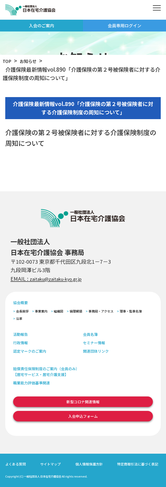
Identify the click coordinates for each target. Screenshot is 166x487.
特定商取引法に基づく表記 (137, 464)
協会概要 (20, 302)
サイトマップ (50, 464)
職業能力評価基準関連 (31, 382)
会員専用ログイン (124, 25)
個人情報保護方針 (89, 464)
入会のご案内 (41, 25)
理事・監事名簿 (131, 311)
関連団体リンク (96, 351)
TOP (8, 61)
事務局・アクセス (101, 311)
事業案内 (41, 311)
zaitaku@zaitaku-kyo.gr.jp (62, 278)
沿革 (19, 318)
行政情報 (20, 342)
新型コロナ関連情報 (83, 401)
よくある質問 (15, 464)
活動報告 (20, 334)
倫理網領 (76, 311)
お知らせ (32, 61)
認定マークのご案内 (29, 351)
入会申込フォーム (83, 416)
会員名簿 (90, 334)
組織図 (58, 311)
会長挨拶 (22, 311)
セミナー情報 (94, 342)
